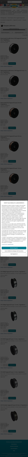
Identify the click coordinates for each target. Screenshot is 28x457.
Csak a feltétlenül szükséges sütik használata (14, 251)
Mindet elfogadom (14, 248)
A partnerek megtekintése (7, 244)
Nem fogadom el (14, 254)
